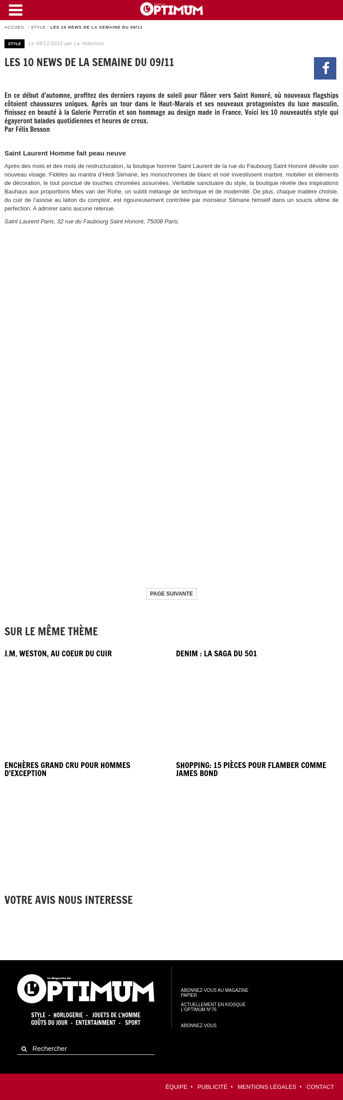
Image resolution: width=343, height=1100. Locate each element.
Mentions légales (267, 1086)
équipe (176, 1086)
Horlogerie (68, 1015)
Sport (133, 1023)
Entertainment (95, 1023)
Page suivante (171, 594)
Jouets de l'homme (116, 1015)
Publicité (212, 1086)
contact (320, 1086)
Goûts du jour (49, 1023)
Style (38, 27)
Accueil (14, 27)
